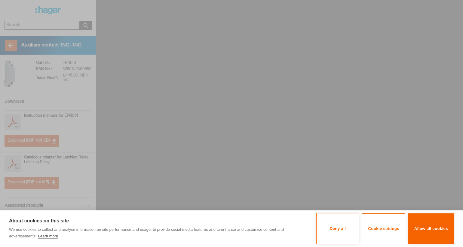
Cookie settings (383, 228)
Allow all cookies (431, 228)
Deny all (338, 228)
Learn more (48, 236)
